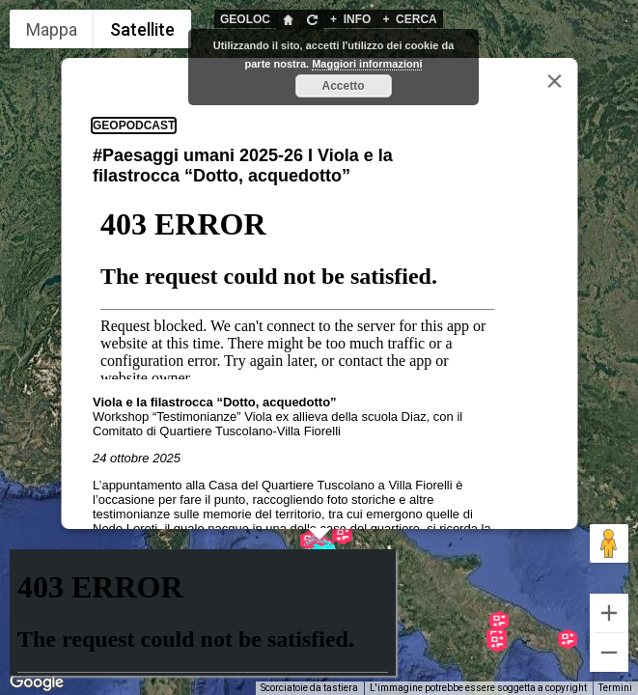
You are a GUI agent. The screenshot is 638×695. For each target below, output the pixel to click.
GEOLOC (245, 19)
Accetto (342, 86)
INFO (350, 19)
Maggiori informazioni (367, 64)
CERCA (409, 19)
